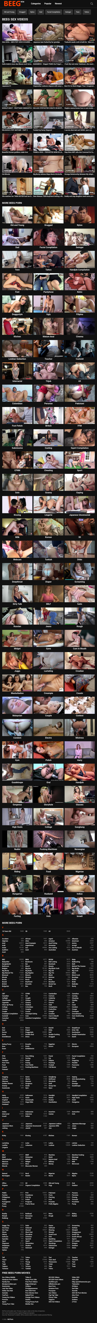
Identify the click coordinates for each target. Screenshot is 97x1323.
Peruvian (48, 404)
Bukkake (75, 984)
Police (4, 1199)
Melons (74, 1159)
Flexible (74, 1063)
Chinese (51, 1000)
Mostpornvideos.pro (9, 1284)
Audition (5, 950)
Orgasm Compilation (32, 1185)
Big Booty (5, 971)
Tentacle (75, 1260)
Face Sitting (29, 1056)
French (4, 1067)
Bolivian (51, 977)
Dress (27, 1037)
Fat (50, 1058)
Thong (27, 1262)
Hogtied (5, 1100)
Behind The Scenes (78, 966)
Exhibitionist (29, 1049)
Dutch (74, 1037)
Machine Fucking (78, 1155)
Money (51, 1164)
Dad (40, 12)
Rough (80, 626)
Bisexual (5, 975)
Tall (3, 1257)
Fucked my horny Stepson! (42, 130)
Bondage (75, 977)
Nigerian (80, 872)
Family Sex (6, 1282)
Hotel (74, 1100)
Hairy (79, 760)
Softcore (5, 1237)
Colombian (17, 404)
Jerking (4, 1128)
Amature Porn (54, 1288)
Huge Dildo (29, 1102)
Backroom (29, 962)
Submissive (17, 448)
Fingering (75, 1060)
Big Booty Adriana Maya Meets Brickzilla (47, 174)
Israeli (80, 916)
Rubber (74, 1216)
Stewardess (29, 1243)
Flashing (52, 1063)
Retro (79, 292)
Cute (73, 1018)
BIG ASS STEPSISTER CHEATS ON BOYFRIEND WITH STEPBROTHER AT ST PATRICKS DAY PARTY (48, 108)
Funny (74, 1067)
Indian (80, 894)
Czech (4, 1020)
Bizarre (27, 975)
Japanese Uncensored (79, 515)
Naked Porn (29, 1295)
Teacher (48, 359)
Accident (5, 939)
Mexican (5, 1162)
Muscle (4, 1166)
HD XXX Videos (54, 1277)
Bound (4, 982)
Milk (17, 537)
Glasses (79, 805)
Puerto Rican (30, 1204)
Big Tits (51, 973)
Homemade (29, 1100)
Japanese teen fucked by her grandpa (46, 42)
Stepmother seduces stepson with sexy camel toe (48, 86)
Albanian (75, 939)
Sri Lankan (75, 1241)
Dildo (79, 560)
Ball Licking (53, 962)
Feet (17, 292)
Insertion (52, 1112)
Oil (26, 1183)
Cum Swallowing (78, 1016)
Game (27, 1077)
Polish (48, 760)
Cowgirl (51, 1011)
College (48, 827)
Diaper (48, 582)
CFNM (17, 470)
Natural (4, 1173)
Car (26, 996)
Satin (79, 604)
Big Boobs (75, 968)
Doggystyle (17, 314)
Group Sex (52, 1086)
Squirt (27, 1241)
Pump (74, 1204)
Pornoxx (5, 1300)
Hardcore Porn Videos (10, 1279)
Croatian (80, 671)
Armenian (52, 945)
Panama (75, 1193)
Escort (51, 1046)
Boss (50, 979)
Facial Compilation (53, 12)
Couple (48, 716)
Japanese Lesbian (55, 1124)
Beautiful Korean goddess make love (15, 152)
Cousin (79, 693)
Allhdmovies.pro (54, 1284)
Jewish (27, 1128)
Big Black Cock (54, 968)
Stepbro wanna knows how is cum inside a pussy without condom (79, 108)
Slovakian (28, 1234)
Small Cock (53, 1234)
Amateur (52, 941)
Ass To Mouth (77, 948)
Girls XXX (75, 1279)
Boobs (4, 979)
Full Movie (52, 1067)
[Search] (91, 3)
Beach (27, 966)
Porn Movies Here (31, 1293)
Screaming (80, 582)
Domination (76, 1032)
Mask (51, 1157)
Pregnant (28, 1202)
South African (77, 1237)
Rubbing (5, 1218)
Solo (17, 493)
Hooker (51, 1100)
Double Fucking (54, 1034)
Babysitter (5, 962)
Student (28, 1245)
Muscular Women (31, 1166)
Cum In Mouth (79, 649)
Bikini (74, 973)
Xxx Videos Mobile (8, 1277)
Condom (17, 738)
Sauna (51, 1225)
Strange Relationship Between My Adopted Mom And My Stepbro (79, 174)
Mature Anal (48, 337)
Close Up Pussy (7, 1005)
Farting (17, 916)
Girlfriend (52, 1079)
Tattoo (87, 12)
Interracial (17, 381)
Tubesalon (75, 1284)
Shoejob (75, 1230)
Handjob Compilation (80, 270)
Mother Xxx (29, 1304)
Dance (27, 1028)
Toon (73, 1264)
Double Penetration (78, 1034)
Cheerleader (6, 1000)
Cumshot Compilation (33, 1018)
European (75, 1046)
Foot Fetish (17, 426)
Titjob (48, 381)
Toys (50, 1266)
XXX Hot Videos (54, 1302)
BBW (27, 959)
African (27, 939)
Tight (4, 1264)
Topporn (52, 1300)
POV (26, 1193)
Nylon (32, 12)
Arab (3, 945)
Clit (73, 1002)
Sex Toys (5, 1230)
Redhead (28, 1214)
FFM (80, 426)
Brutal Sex (52, 984)
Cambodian (53, 994)
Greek (27, 1086)
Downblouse (6, 1037)
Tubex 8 (28, 1277)
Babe (73, 959)
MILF (48, 604)
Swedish (5, 1248)
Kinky (4, 1136)
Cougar (74, 1009)
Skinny (4, 1234)
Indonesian (29, 1112)
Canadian (5, 996)
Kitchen (17, 337)
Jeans (48, 626)
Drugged (22, 12)
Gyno (48, 649)
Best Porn (52, 1286)
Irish (48, 916)
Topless (5, 1266)
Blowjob (28, 977)
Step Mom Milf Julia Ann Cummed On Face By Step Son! (79, 152)
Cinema (79, 337)
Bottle (74, 979)
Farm (4, 1058)
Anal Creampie (30, 943)
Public (4, 1204)
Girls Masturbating (78, 1079)
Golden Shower (7, 1083)
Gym (17, 760)
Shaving (51, 1230)
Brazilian (52, 982)
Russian (17, 626)
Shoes (4, 1232)
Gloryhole (48, 805)
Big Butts (28, 971)
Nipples (74, 1173)
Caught (27, 998)
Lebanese (28, 1145)
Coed (74, 1005)
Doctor (4, 1032)
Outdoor (75, 1185)
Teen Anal (52, 1260)
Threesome (53, 1262)
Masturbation (17, 693)
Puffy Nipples (53, 1204)
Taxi (50, 1257)
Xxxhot (27, 1300)
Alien (27, 941)
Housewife (6, 1102)
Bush (50, 986)
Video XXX (75, 1277)
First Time (5, 1063)
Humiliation (53, 1102)
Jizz (50, 1128)
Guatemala (6, 1088)
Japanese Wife (54, 1126)
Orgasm (5, 1185)
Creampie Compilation (10, 1014)
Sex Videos (53, 1293)
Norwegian (80, 849)
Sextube (5, 1293)
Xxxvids (74, 1291)
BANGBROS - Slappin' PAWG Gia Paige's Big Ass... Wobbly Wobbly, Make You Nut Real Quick (48, 64)
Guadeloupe (17, 782)
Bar (26, 964)
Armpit (74, 945)
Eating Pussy (6, 1044)
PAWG (4, 1193)
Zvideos (28, 1286)
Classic (51, 1002)
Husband (48, 894)
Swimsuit (28, 1248)
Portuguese (6, 1202)
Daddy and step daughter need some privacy (79, 196)
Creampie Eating (31, 1014)
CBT (3, 994)
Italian (27, 1116)
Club (50, 1005)
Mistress (80, 738)
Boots (27, 979)
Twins (51, 1269)
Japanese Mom (7, 1126)
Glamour (5, 1081)
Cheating (48, 470)
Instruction (76, 1112)
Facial (51, 1056)
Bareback (52, 964)
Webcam (17, 560)
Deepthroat (17, 582)
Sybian (4, 1250)
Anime (74, 943)
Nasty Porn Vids (31, 1279)
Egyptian (52, 1044)
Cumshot (5, 1018)
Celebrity (52, 998)
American (75, 941)
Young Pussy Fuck (31, 1302)
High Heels (17, 827)
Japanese (28, 1124)
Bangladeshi (6, 964)
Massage (75, 1157)
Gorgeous (17, 805)
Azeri (4, 952)
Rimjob (4, 1216)
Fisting (27, 1063)
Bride (74, 982)
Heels (27, 1098)
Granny (48, 493)
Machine (52, 1155)
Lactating (48, 671)
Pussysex (52, 1291)
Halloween (29, 1095)
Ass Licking (53, 948)
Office (4, 1183)
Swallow (75, 1245)
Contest (79, 716)
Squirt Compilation (80, 448)
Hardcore (5, 1098)
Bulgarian (5, 986)
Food (48, 872)
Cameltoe (75, 994)
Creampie (48, 693)
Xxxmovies (6, 1286)
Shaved (28, 1230)
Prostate (52, 1202)
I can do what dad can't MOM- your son (78, 130)
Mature (27, 1159)
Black (51, 975)
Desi (3, 1030)
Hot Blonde (6, 174)
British (48, 426)
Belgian (4, 968)
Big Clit (51, 971)
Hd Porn (10, 1319)
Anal (3, 943)
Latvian (74, 1143)
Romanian (28, 1216)
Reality (4, 1214)
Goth (50, 1083)
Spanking (52, 1239)
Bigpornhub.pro (30, 1284)
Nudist (17, 849)
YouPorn (5, 1295)
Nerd (27, 1173)
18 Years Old (6, 931)
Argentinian (29, 945)
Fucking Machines (48, 849)
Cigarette (5, 1002)
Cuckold (80, 359)
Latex (27, 1143)
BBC (3, 959)
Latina (51, 1143)
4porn (4, 1302)
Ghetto (27, 1079)
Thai (3, 1262)
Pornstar (75, 1199)
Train (74, 1266)
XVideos (75, 1286)
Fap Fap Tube (53, 1295)
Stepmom (5, 1243)
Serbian (74, 1228)
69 (79, 381)
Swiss (74, 1248)
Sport (79, 470)
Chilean (28, 1000)
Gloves (74, 1081)
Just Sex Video (7, 1288)
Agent (51, 939)
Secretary (5, 1228)
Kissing (17, 515)
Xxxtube (75, 1297)
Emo (3, 1046)
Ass (26, 948)
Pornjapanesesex (31, 1288)
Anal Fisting (53, 943)
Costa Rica (52, 1009)
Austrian (75, 950)
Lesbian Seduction (17, 359)
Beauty (51, 966)
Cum (27, 1016)
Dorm (4, 1034)
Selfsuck (52, 1228)
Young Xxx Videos (8, 1297)
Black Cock (76, 975)
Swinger (68, 12)
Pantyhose (48, 292)
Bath (73, 964)
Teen (78, 12)
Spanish (28, 1239)
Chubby (74, 1000)
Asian (4, 948)
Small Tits (75, 1234)
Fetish (27, 1060)
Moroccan (75, 1164)
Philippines (6, 1197)
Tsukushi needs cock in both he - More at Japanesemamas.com (79, 42)
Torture (27, 1266)
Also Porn (75, 1295)
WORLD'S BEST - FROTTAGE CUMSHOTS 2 (17, 108)
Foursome (75, 1065)
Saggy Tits (6, 1225)
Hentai (51, 1098)
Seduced (28, 1228)
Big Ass (28, 968)
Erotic (27, 1046)
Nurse (51, 1176)
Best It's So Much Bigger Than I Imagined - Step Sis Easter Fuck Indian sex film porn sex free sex (79, 86)
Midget (17, 649)
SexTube (75, 1288)
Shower (51, 1232)
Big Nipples (29, 973)
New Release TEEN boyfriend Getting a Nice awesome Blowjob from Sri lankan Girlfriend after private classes (48, 196)
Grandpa (75, 1083)
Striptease (5, 1245)
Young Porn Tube (8, 1304)
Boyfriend (28, 982)
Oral (48, 782)
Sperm (74, 1239)
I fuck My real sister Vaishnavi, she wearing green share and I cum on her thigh (79, 64)
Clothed (28, 1005)
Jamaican (5, 1124)
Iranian (51, 1114)
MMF (27, 1155)
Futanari (5, 1069)
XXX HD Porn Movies (79, 1293)
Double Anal (29, 1034)
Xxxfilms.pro (53, 1282)
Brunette (28, 984)
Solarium (28, 1237)
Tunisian (5, 1269)
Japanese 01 (6, 86)
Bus (26, 986)
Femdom (5, 1060)
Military (51, 1162)
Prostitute (75, 1202)
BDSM (51, 959)
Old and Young (9, 12)
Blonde (4, 977)
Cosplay (28, 1009)
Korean (48, 537)
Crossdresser (76, 1014)
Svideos (75, 1300)
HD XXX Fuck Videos (56, 1279)
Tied (73, 1262)
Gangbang (79, 827)
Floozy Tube (53, 1297)
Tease (4, 1260)
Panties (4, 1195)
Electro (48, 738)
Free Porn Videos (31, 1282)
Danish (51, 1028)
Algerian (5, 941)
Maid (4, 1157)
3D (79, 537)
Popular (47, 3)
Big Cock (75, 971)
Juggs (17, 671)
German (5, 1079)
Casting (48, 448)
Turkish (48, 560)
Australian (52, 950)
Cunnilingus (53, 1018)
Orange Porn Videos (32, 1297)
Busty (74, 986)
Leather (4, 1145)
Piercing (52, 1197)
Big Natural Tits (7, 973)
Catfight (5, 998)
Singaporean (76, 1232)
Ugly (48, 314)
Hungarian (17, 894)
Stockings (52, 1243)
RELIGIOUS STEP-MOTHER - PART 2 (15, 130)
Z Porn (74, 1302)
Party (51, 1195)
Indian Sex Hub (7, 1291)
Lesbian (51, 1145)
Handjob (80, 782)
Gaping (79, 493)
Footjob (51, 1065)
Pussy (4, 1206)
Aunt (27, 950)
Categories (36, 3)
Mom (27, 1164)
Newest (58, 3)
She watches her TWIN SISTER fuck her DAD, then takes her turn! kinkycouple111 (17, 196)
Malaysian (17, 716)
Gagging (5, 1077)
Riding (17, 872)
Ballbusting (76, 962)
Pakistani (79, 404)
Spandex (5, 1239)
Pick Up (28, 1197)
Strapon (74, 1243)
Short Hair (29, 1232)
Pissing (74, 1197)
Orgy (50, 1185)
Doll (50, 1032)
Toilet (51, 1264)
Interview (28, 1114)
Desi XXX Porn (30, 1291)
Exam (4, 1049)
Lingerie (48, 515)
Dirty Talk (17, 604)
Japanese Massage (79, 1124)
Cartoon (51, 996)
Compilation (53, 1007)
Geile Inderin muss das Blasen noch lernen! (17, 64)
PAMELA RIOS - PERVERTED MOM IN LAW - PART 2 (48, 152)
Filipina (79, 314)
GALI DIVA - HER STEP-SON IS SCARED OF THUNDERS (17, 42)
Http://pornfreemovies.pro (81, 1282)
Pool (50, 1199)
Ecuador (28, 1044)
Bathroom (5, 966)
